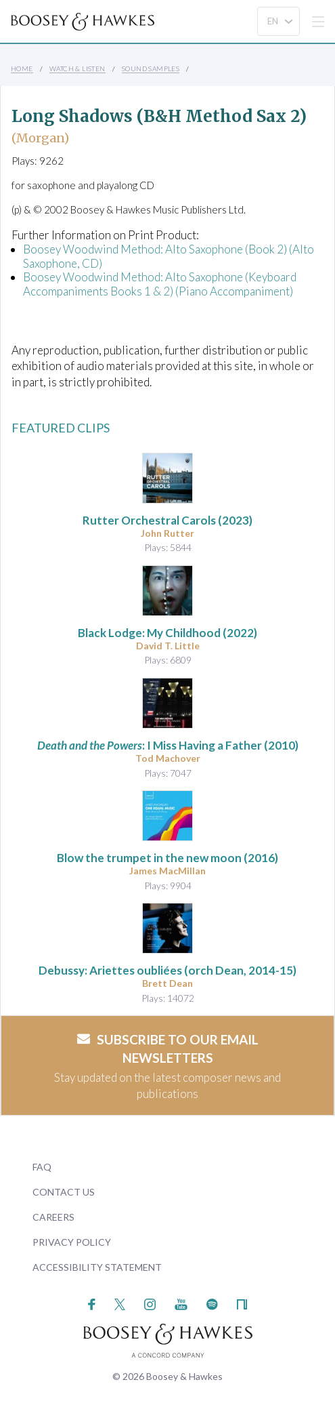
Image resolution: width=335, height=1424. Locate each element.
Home (22, 68)
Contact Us (63, 1192)
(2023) (167, 520)
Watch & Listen (77, 68)
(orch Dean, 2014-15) (167, 970)
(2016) (167, 858)
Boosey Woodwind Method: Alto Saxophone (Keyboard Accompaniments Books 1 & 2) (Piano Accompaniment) (159, 284)
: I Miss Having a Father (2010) (167, 745)
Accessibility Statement (97, 1267)
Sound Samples (150, 68)
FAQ (41, 1167)
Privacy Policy (71, 1242)
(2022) (167, 633)
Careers (53, 1217)
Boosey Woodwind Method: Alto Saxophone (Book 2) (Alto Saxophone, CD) (168, 256)
